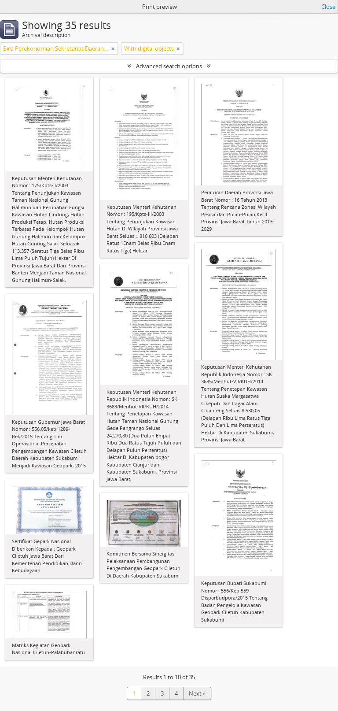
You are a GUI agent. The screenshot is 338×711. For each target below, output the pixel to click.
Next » (197, 693)
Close (328, 7)
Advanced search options (169, 66)
